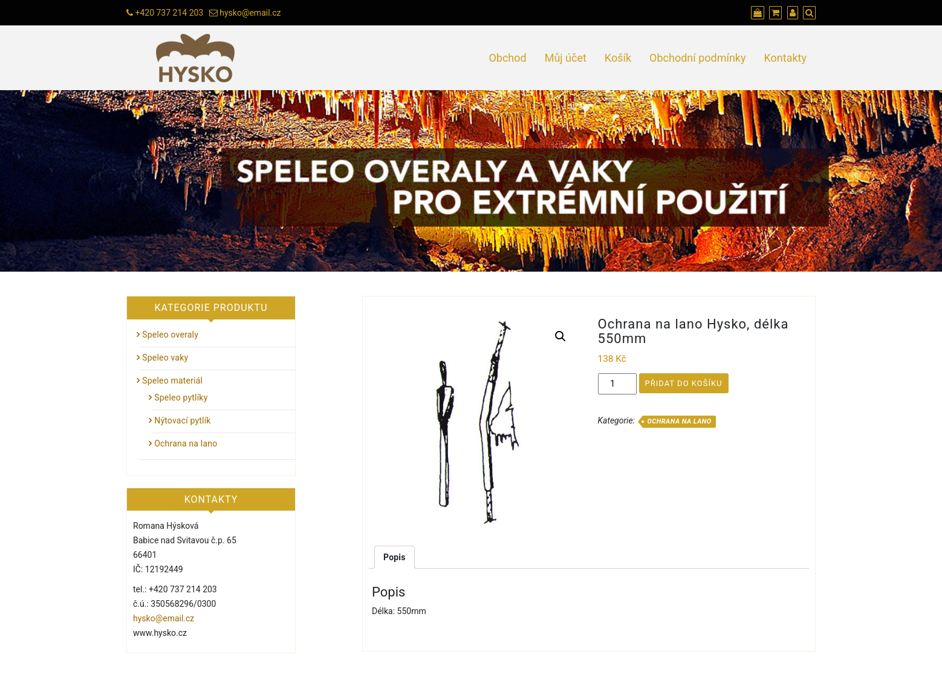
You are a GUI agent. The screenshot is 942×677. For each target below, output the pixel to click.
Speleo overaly (170, 334)
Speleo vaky (165, 357)
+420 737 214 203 (169, 13)
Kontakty (785, 57)
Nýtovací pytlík (182, 420)
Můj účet (565, 57)
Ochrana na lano (679, 421)
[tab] (394, 557)
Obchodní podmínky (697, 57)
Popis (394, 557)
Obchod (507, 57)
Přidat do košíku (684, 383)
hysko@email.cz (250, 13)
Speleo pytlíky (180, 397)
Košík (618, 57)
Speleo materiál (172, 380)
